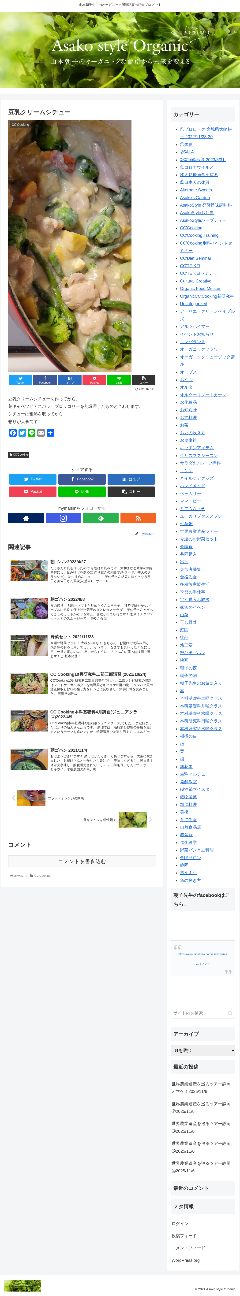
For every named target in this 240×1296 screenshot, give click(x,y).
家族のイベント (195, 607)
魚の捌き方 (190, 880)
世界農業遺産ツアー (199, 531)
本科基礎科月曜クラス (201, 706)
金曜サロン (190, 857)
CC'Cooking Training (199, 235)
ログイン (180, 1223)
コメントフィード (188, 1248)
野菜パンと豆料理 (197, 850)
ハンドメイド (192, 485)
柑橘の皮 (188, 736)
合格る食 (188, 577)
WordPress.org (186, 1260)
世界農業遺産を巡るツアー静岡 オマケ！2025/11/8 (203, 1088)
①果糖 (186, 144)
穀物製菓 (188, 797)
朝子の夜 (188, 668)
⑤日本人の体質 (195, 182)
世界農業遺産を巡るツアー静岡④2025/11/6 (201, 1167)
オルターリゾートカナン (203, 395)
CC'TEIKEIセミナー (198, 273)
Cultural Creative (195, 281)
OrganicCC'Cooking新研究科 (207, 296)
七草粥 (186, 523)
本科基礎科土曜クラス (201, 698)
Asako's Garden (195, 197)
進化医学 (188, 842)
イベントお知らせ (197, 334)
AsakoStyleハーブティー (203, 220)
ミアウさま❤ (192, 508)
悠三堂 (186, 645)
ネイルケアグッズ (197, 478)
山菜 (184, 615)
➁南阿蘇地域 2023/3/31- (203, 159)
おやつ (186, 379)
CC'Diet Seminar (195, 258)
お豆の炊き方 (192, 433)
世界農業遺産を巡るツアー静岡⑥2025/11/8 (201, 1127)
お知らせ (188, 410)
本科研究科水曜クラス (201, 728)
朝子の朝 (188, 675)
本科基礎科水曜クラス (201, 713)
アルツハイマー (195, 326)
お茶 (184, 425)
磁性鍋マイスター (197, 789)
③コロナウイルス (197, 167)
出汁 (184, 561)
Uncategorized (193, 303)
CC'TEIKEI (190, 266)
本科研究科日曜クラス (201, 721)
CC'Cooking (19, 454)
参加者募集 (190, 569)
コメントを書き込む (82, 862)
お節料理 (188, 417)
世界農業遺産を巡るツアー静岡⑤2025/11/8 (201, 1147)
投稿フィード (184, 1235)
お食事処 (188, 440)
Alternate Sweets (196, 190)
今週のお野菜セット (199, 539)
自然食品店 (190, 827)
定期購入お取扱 (195, 599)
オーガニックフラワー (201, 349)
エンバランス (192, 341)
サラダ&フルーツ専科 (200, 463)
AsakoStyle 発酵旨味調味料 (206, 205)
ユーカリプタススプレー (203, 516)
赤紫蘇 (186, 834)
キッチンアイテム (197, 448)
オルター (188, 387)
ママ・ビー (190, 501)
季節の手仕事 (192, 592)
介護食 (186, 546)
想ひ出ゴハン (192, 652)
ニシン (186, 470)
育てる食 (188, 819)
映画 (184, 660)
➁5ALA (187, 152)
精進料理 (188, 804)
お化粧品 (188, 402)
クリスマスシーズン (199, 455)
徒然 (184, 637)
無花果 (186, 766)
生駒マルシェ (192, 774)
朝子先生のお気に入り (201, 683)
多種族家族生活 (195, 584)
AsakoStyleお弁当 (197, 212)
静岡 (184, 865)
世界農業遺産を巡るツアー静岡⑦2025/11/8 (201, 1108)
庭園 (184, 630)
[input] (203, 1013)
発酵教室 (188, 782)
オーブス (188, 372)
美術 (184, 812)
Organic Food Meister (200, 288)
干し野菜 (188, 622)
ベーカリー (190, 493)
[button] (230, 1013)
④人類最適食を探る (199, 174)
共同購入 (188, 554)
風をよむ (188, 872)
